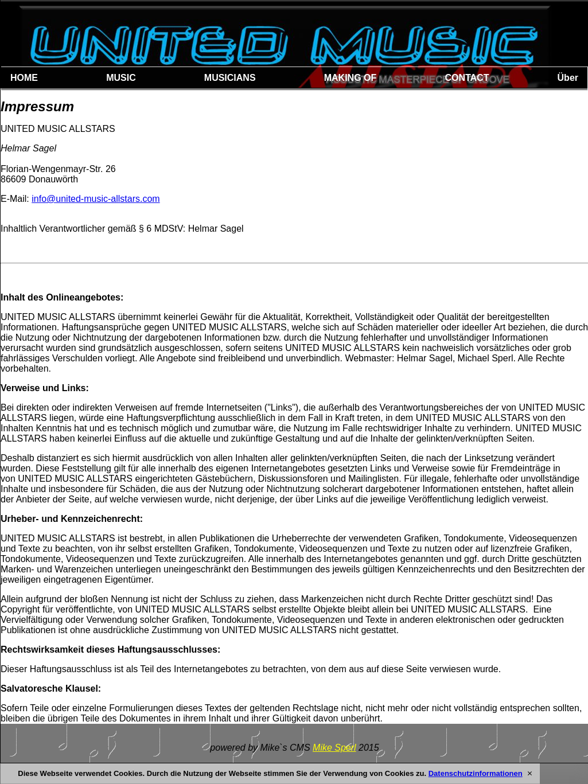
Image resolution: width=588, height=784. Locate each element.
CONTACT (467, 78)
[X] (529, 773)
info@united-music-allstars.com (95, 199)
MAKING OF (350, 78)
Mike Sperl (334, 747)
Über (568, 78)
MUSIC (121, 78)
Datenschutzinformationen (476, 773)
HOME (24, 78)
